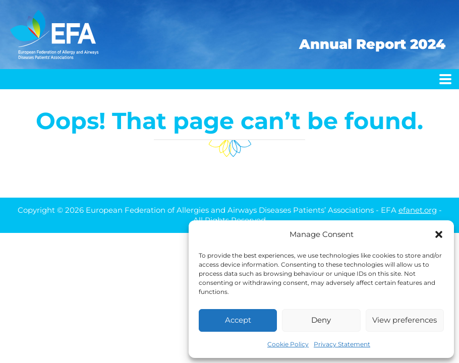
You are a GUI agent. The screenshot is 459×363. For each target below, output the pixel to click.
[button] (439, 234)
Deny (321, 320)
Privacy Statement (342, 344)
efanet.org (417, 210)
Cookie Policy (288, 344)
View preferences (404, 320)
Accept (238, 320)
